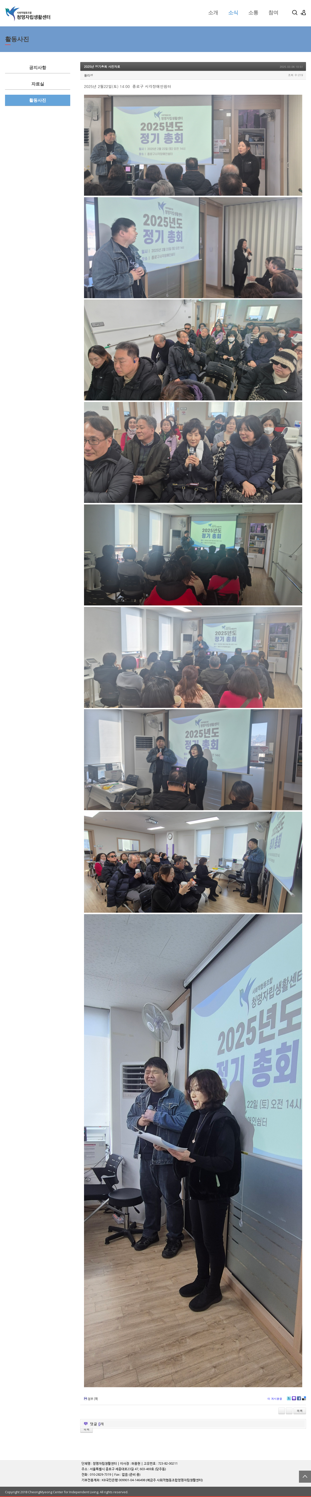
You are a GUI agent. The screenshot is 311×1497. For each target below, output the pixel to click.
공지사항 (37, 67)
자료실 (37, 84)
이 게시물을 (274, 1399)
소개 (213, 12)
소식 (233, 12)
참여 (273, 12)
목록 (300, 1411)
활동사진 (37, 100)
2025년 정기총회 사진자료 (102, 66)
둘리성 (88, 75)
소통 (253, 12)
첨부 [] (93, 1399)
